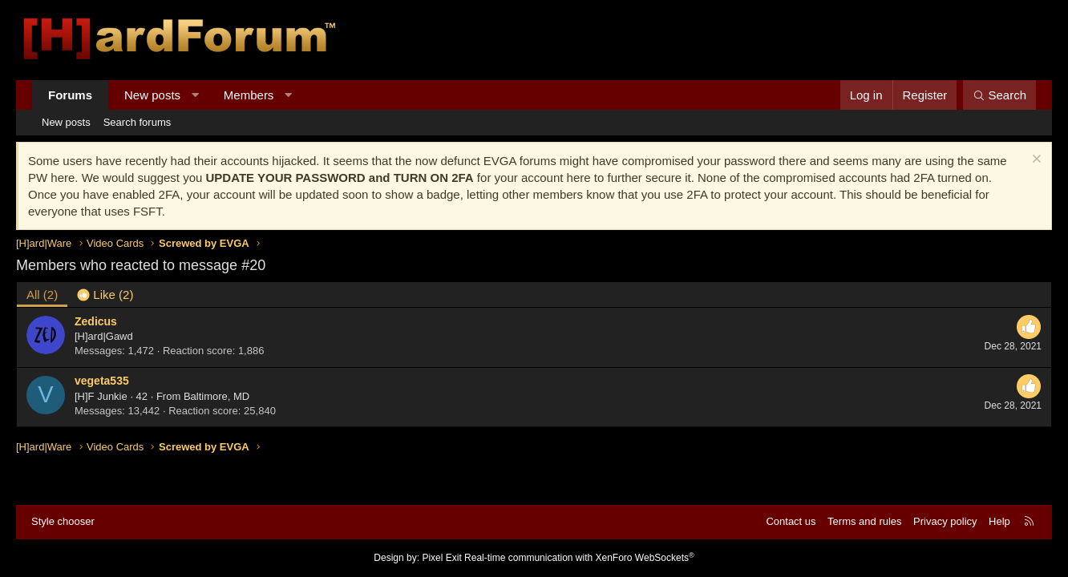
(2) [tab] (42, 294)
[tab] (105, 294)
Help (999, 521)
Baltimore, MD (216, 396)
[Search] (999, 95)
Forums (70, 95)
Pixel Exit (441, 557)
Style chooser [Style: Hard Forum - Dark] (63, 521)
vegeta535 (102, 380)
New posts (152, 95)
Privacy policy (945, 521)
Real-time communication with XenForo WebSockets (579, 557)
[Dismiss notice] (1035, 160)
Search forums (137, 122)
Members (249, 95)
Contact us (790, 521)
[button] (195, 95)
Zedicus (96, 321)
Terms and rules (864, 521)
